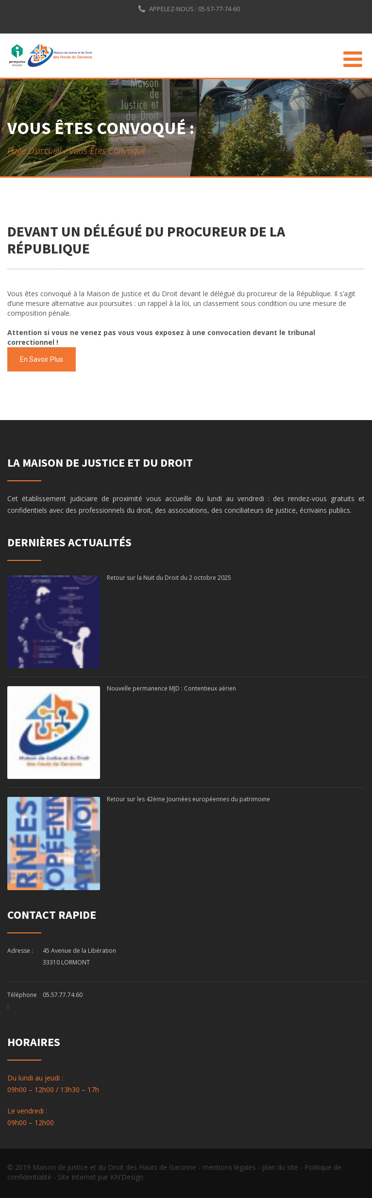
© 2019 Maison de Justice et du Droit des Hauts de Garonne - (105, 1167)
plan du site (280, 1167)
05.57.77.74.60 (63, 995)
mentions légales (229, 1167)
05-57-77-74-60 (218, 8)
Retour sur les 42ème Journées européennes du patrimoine (188, 799)
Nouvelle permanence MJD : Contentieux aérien (171, 688)
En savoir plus (41, 359)
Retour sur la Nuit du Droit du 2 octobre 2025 (169, 578)
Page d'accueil (34, 150)
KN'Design (126, 1176)
